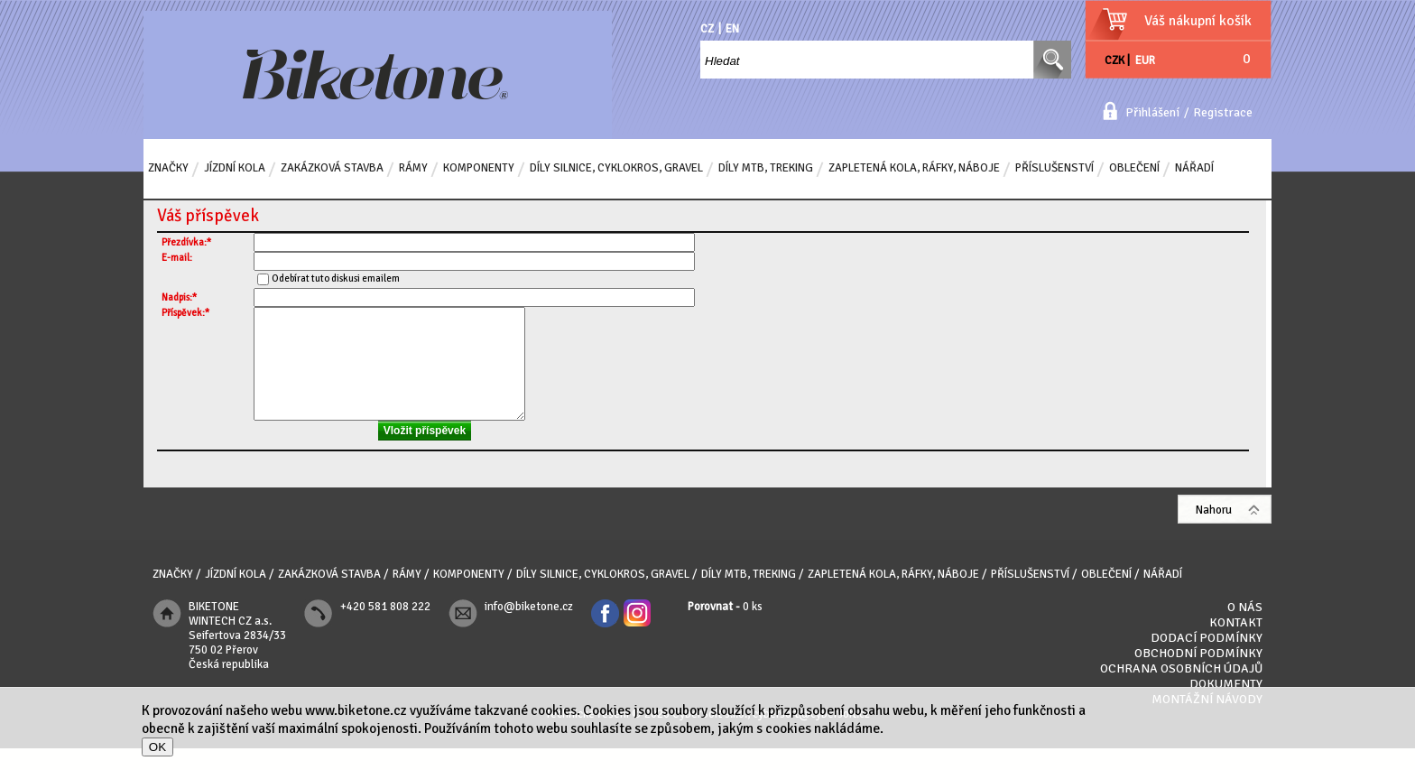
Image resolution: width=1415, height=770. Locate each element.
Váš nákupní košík (1198, 21)
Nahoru (1214, 531)
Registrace (1223, 112)
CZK (1114, 60)
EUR (1145, 60)
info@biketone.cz (529, 628)
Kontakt (1235, 644)
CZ (707, 29)
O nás (1244, 628)
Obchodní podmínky (1198, 674)
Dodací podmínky (1206, 659)
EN (732, 29)
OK (157, 747)
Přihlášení (1152, 112)
